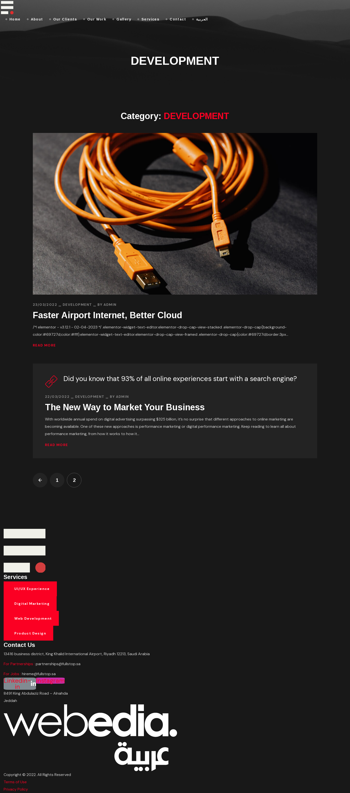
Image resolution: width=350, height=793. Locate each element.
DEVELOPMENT (77, 304)
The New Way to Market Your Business (125, 407)
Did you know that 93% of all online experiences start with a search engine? (180, 378)
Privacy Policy (16, 789)
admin (110, 304)
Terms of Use (15, 781)
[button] (30, 588)
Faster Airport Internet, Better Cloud (107, 315)
